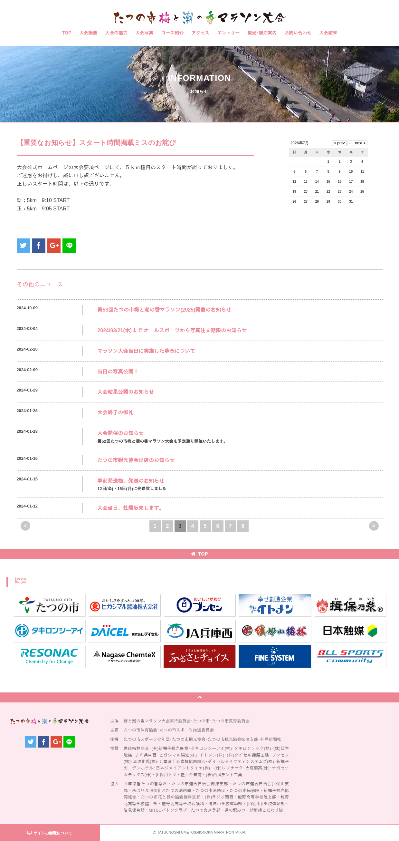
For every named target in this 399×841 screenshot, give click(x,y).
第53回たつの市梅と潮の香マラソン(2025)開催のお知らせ (164, 310)
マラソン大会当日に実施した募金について (146, 351)
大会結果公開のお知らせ (125, 392)
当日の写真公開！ (117, 371)
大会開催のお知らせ (120, 433)
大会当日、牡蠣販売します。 (130, 508)
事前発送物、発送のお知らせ (130, 481)
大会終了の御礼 (115, 412)
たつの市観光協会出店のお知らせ (136, 460)
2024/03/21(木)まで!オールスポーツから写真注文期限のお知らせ (172, 330)
